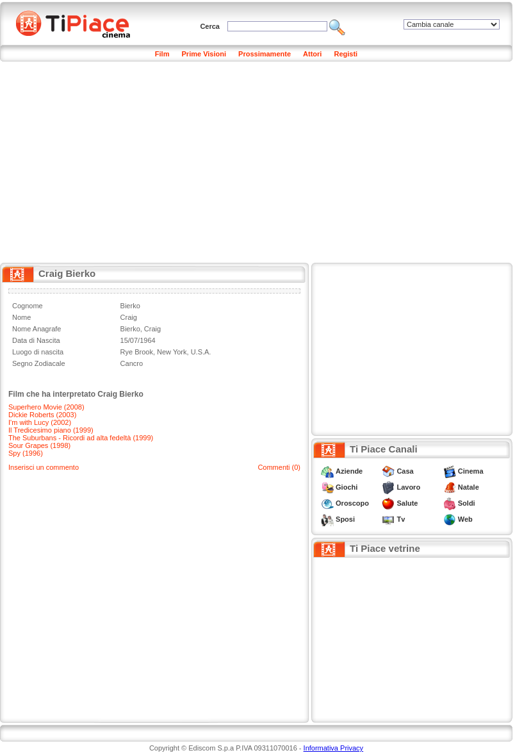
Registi (345, 54)
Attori (312, 54)
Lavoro (408, 487)
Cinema (471, 471)
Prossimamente (264, 54)
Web (465, 519)
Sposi (345, 519)
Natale (468, 487)
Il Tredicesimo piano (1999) (51, 430)
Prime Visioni (204, 54)
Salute (407, 503)
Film (162, 54)
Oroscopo (352, 503)
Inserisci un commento (43, 467)
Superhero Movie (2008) (46, 407)
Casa (404, 471)
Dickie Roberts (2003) (42, 415)
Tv (400, 519)
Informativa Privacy (334, 748)
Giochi (346, 487)
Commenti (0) (279, 467)
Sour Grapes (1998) (39, 445)
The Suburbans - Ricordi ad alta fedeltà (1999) (80, 438)
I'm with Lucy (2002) (39, 422)
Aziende (349, 471)
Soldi (466, 503)
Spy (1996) (25, 453)
